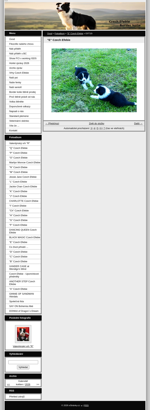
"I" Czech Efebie (17, 205)
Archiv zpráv (15, 68)
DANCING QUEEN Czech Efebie (23, 231)
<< (8, 384)
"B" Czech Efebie (18, 261)
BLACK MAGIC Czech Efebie (24, 237)
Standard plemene (19, 116)
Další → (138, 123)
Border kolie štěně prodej (22, 92)
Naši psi (13, 77)
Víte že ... (14, 125)
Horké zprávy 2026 (19, 63)
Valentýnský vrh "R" (19, 143)
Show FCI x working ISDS (22, 58)
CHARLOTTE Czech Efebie (23, 201)
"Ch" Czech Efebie (19, 210)
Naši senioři (15, 87)
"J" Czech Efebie (18, 196)
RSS (86, 405)
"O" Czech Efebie (18, 157)
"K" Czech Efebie (18, 191)
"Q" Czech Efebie (18, 148)
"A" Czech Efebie (18, 289)
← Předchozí (52, 123)
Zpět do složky (96, 123)
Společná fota (16, 301)
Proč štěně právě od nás (22, 96)
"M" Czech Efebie (18, 172)
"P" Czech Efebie (18, 152)
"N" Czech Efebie (18, 167)
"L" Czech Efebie (18, 181)
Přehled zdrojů (17, 396)
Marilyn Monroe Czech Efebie (24, 162)
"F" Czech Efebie (18, 225)
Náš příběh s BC (18, 53)
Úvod (49, 33)
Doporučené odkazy (19, 106)
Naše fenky (15, 82)
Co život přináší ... (18, 247)
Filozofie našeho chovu (21, 44)
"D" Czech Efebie (18, 251)
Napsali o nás (16, 111)
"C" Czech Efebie (18, 256)
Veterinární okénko (19, 120)
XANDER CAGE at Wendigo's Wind (19, 267)
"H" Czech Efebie (18, 215)
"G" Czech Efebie (18, 220)
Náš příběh (15, 48)
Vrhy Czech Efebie (19, 72)
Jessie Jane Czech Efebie (22, 177)
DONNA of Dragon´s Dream (24, 311)
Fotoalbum (60, 33)
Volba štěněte (16, 101)
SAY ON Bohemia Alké (21, 306)
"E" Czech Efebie (75, 33)
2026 (27, 384)
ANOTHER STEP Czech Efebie (22, 283)
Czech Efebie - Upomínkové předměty (24, 275)
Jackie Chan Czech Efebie (23, 186)
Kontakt (13, 130)
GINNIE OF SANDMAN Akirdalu (21, 295)
